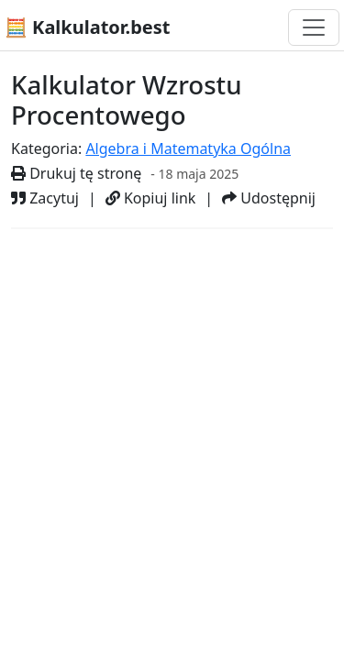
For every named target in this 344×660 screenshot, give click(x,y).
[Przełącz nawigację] (313, 27)
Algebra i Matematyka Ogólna (188, 148)
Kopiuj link (150, 198)
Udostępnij (269, 198)
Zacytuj (45, 198)
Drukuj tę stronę (76, 173)
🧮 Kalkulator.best (88, 27)
